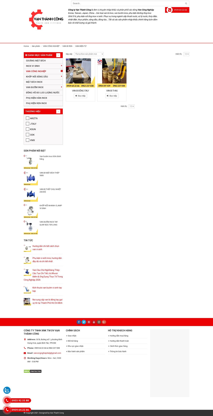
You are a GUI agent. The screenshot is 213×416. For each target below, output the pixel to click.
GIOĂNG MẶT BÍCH (36, 60)
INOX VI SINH (33, 66)
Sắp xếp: (69, 54)
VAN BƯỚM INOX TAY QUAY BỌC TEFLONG (49, 223)
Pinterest (89, 322)
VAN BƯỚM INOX (34, 87)
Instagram (99, 322)
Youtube (94, 322)
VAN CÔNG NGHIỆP (36, 71)
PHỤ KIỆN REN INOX (36, 103)
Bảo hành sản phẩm (76, 351)
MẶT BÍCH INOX (34, 82)
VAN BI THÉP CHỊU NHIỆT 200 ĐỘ (50, 190)
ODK (32, 134)
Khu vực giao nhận (75, 346)
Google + (104, 322)
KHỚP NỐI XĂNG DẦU (37, 76)
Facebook (79, 322)
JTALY (33, 124)
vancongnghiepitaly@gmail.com (47, 353)
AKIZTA (34, 118)
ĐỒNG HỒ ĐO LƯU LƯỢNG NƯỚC (42, 92)
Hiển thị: (179, 54)
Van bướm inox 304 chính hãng (50, 157)
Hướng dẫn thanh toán (119, 341)
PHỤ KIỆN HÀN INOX (36, 98)
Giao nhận (72, 336)
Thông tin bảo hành (118, 351)
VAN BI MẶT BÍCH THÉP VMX (49, 174)
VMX (32, 140)
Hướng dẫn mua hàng (119, 336)
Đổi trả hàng (73, 341)
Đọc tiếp (81, 96)
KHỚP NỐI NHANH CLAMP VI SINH (51, 206)
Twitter (84, 322)
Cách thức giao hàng (119, 346)
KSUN (33, 129)
